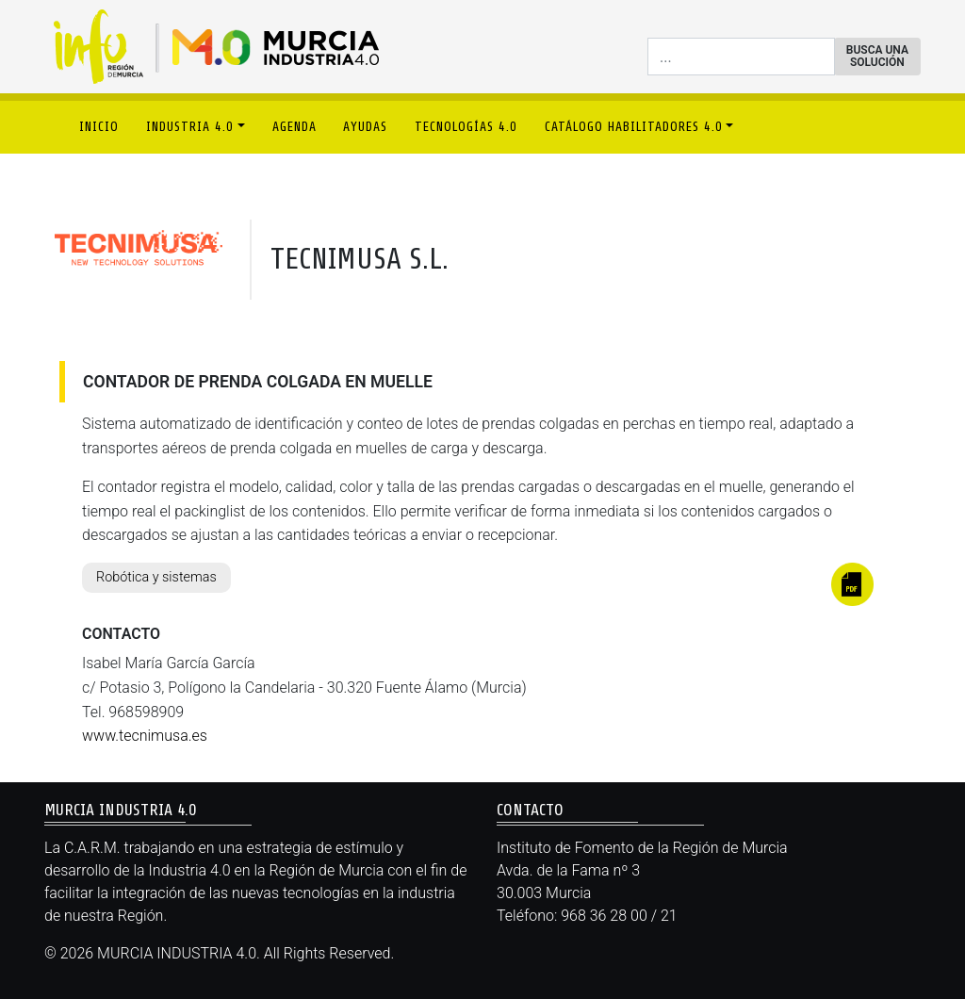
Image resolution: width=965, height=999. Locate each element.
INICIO (99, 127)
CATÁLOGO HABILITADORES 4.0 (634, 127)
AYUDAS (365, 127)
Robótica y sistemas (156, 577)
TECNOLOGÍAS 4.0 (466, 127)
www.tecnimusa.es (144, 736)
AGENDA (294, 127)
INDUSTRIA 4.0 (190, 127)
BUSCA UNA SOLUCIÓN (877, 56)
